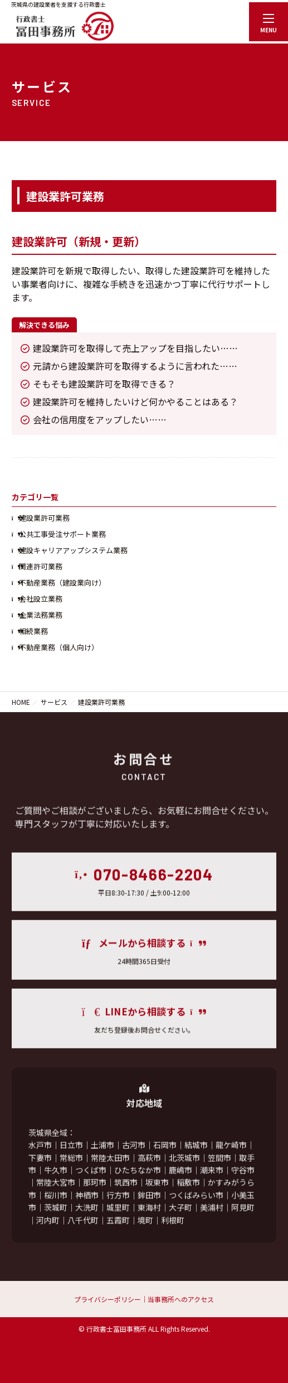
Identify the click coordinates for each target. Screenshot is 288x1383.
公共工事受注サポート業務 (62, 534)
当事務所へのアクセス (181, 1299)
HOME (21, 702)
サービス (54, 702)
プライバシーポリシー (107, 1299)
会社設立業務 (40, 598)
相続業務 (33, 631)
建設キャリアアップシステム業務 (73, 550)
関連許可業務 (40, 566)
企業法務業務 (40, 615)
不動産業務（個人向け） (59, 647)
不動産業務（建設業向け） (62, 582)
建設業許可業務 (44, 517)
